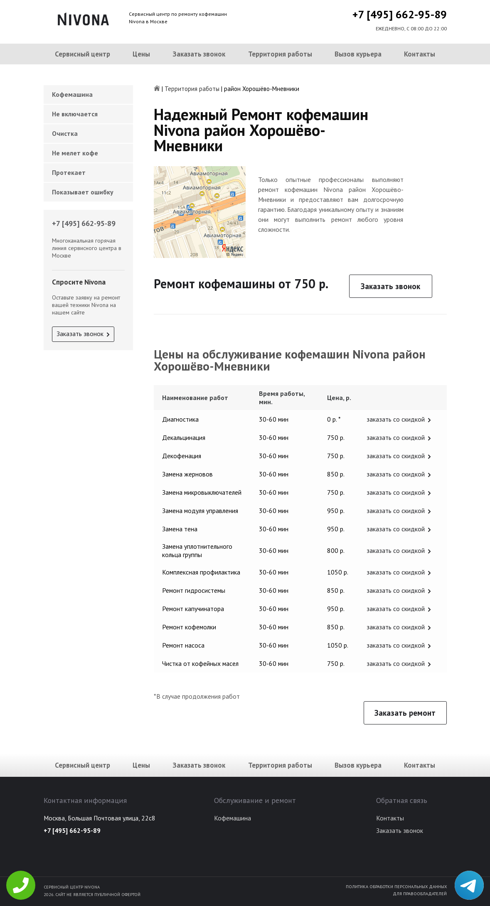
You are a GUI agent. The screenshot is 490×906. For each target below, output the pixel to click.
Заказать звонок (198, 54)
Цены (141, 54)
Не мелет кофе (75, 153)
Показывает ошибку (82, 192)
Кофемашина (72, 94)
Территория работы (280, 54)
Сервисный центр (82, 54)
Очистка (65, 133)
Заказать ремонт (405, 713)
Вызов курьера (358, 54)
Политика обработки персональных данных (396, 886)
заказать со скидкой (396, 419)
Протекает (69, 172)
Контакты (419, 54)
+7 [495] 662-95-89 (399, 14)
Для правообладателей (420, 893)
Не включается (75, 114)
